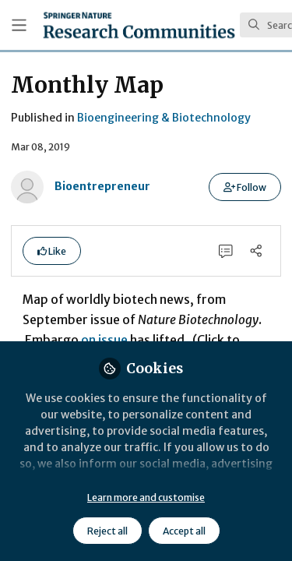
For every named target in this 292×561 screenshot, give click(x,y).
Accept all (184, 531)
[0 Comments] (226, 250)
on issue (104, 340)
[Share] (255, 250)
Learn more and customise (146, 497)
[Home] (139, 25)
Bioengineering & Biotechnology (164, 118)
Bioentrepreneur (102, 186)
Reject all (107, 531)
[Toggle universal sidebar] (19, 25)
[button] (245, 187)
